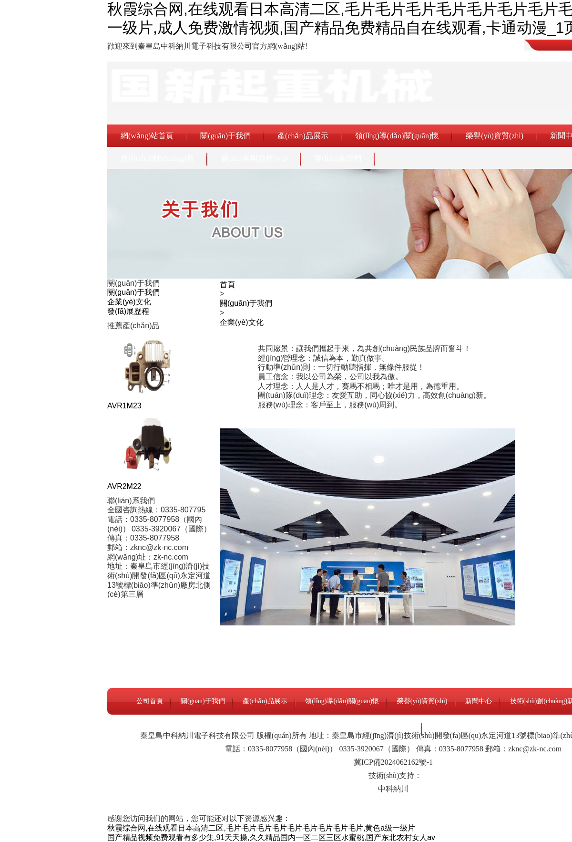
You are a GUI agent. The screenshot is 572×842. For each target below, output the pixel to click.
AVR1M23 (124, 406)
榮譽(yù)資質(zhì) (494, 136)
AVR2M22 (124, 486)
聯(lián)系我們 (337, 158)
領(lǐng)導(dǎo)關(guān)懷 (397, 136)
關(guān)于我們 (225, 136)
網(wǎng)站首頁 (147, 136)
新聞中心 (478, 701)
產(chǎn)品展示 (302, 136)
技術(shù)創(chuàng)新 (157, 158)
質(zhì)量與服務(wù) (254, 158)
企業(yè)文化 (129, 302)
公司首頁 (149, 701)
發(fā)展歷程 (128, 311)
